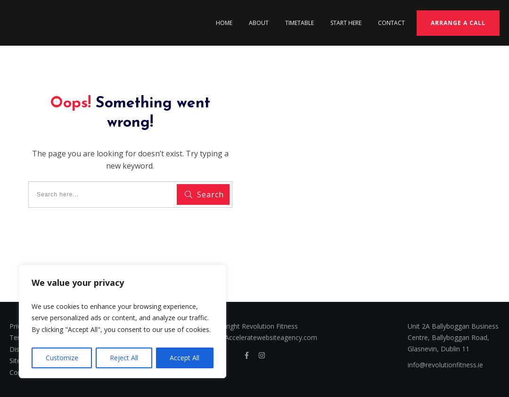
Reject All (124, 357)
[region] (122, 322)
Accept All (184, 357)
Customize (62, 357)
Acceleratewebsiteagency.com (271, 337)
